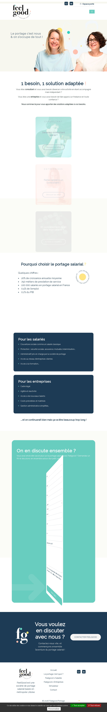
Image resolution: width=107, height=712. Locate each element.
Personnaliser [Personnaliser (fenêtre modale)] (54, 709)
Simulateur (53, 686)
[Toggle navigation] (92, 11)
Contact (53, 690)
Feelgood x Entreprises (53, 682)
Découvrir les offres (53, 151)
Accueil (53, 670)
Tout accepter (78, 705)
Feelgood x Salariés (53, 678)
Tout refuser (94, 705)
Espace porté (87, 4)
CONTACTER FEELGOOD (85, 637)
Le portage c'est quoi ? (53, 674)
